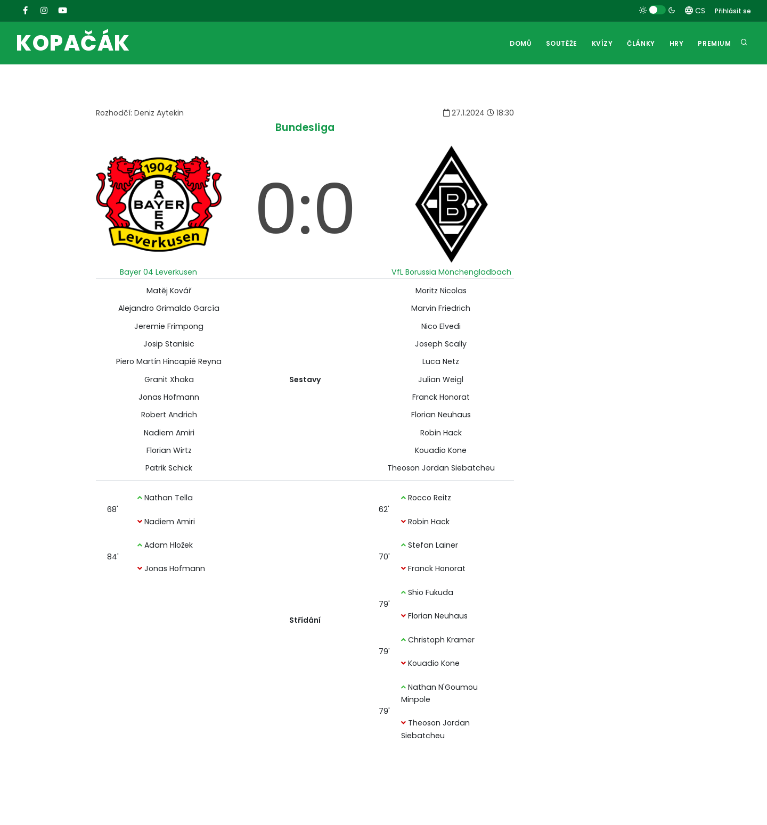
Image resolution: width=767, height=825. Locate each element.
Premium (714, 43)
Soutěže (558, 43)
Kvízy (599, 43)
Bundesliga (305, 127)
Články (639, 43)
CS (695, 10)
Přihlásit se (733, 10)
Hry (675, 43)
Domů (517, 43)
